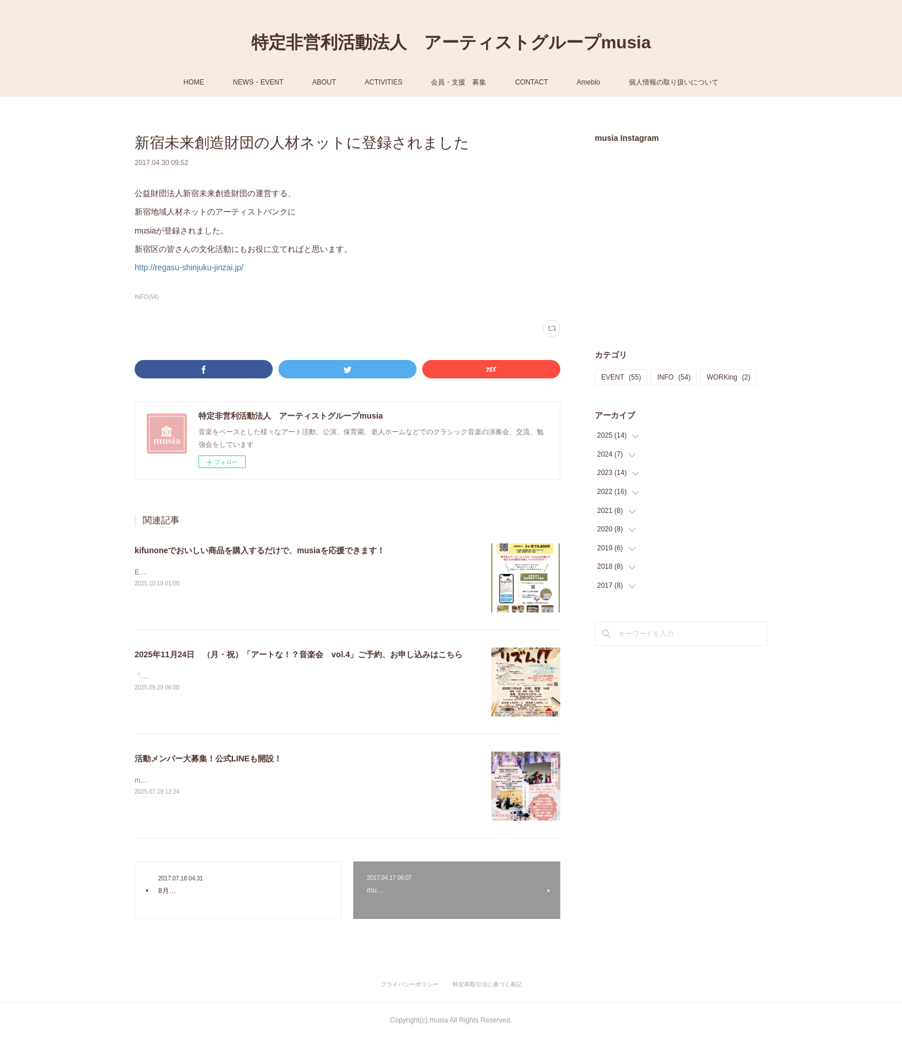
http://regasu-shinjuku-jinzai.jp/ (189, 267)
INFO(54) (147, 297)
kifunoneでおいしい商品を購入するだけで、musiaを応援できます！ (260, 550)
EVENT (621, 377)
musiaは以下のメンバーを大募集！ (189, 780)
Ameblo (589, 82)
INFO (673, 377)
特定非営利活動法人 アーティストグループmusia (451, 42)
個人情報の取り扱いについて (673, 82)
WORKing (728, 377)
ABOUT (324, 82)
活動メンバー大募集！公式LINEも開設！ (208, 758)
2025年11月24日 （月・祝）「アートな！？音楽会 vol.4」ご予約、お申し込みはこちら (299, 654)
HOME (194, 82)
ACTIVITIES (383, 82)
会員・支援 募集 (458, 82)
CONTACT (531, 82)
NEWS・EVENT (258, 82)
